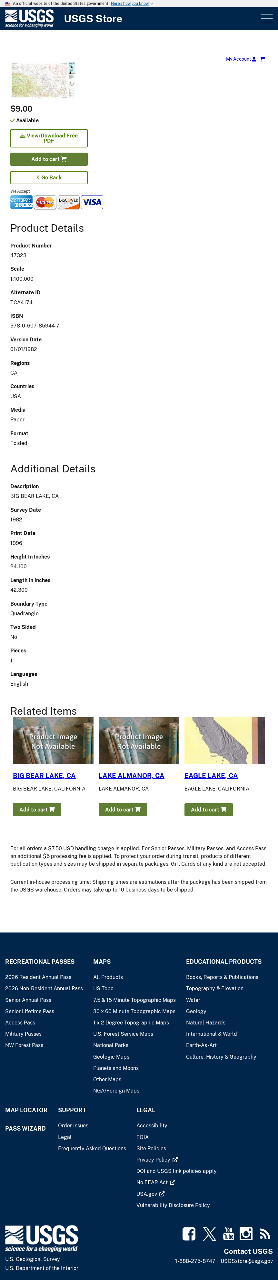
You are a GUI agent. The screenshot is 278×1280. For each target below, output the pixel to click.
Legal (145, 1110)
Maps (102, 961)
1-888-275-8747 (195, 1261)
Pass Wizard (25, 1128)
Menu (266, 19)
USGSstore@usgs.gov (247, 1261)
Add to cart (49, 159)
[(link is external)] (154, 1160)
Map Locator (26, 1110)
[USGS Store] (132, 18)
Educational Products (224, 961)
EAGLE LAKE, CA (211, 776)
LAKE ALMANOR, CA (131, 776)
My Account (241, 59)
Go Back (49, 178)
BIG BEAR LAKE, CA (44, 776)
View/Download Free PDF (49, 138)
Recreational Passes (39, 961)
